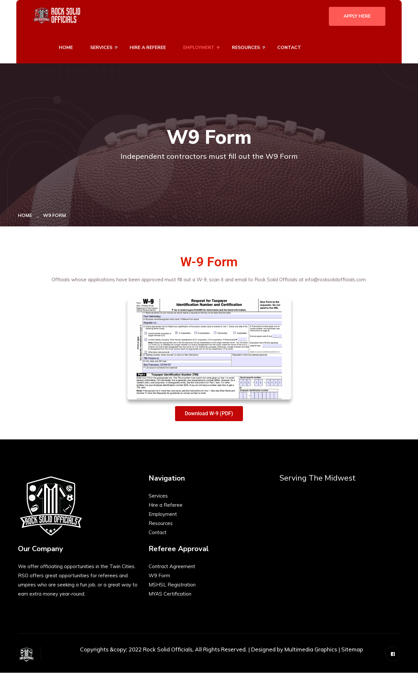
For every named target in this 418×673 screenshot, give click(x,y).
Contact (289, 47)
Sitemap (352, 649)
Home (66, 47)
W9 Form (159, 576)
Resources (246, 47)
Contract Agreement (172, 567)
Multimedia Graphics (310, 649)
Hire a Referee (166, 505)
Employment (199, 47)
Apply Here (357, 16)
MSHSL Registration (172, 585)
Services (101, 47)
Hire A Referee (148, 47)
